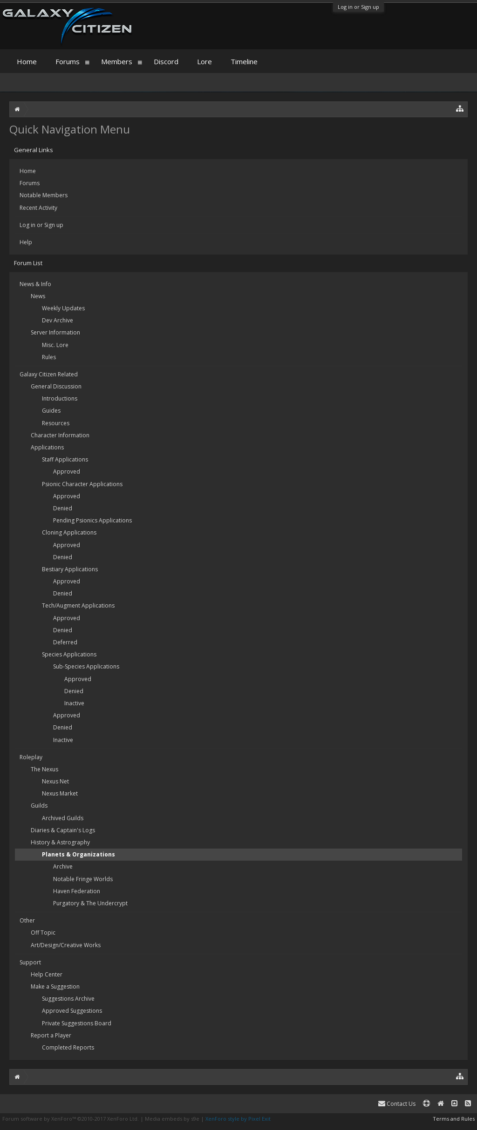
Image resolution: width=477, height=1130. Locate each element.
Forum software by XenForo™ (70, 1118)
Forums (30, 183)
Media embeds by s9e (172, 1118)
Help (26, 242)
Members (116, 61)
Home (28, 171)
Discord (166, 61)
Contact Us (397, 1104)
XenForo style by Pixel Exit (238, 1118)
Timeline (244, 61)
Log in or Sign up (358, 6)
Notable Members (44, 195)
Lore (204, 61)
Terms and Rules (454, 1118)
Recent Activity (38, 208)
